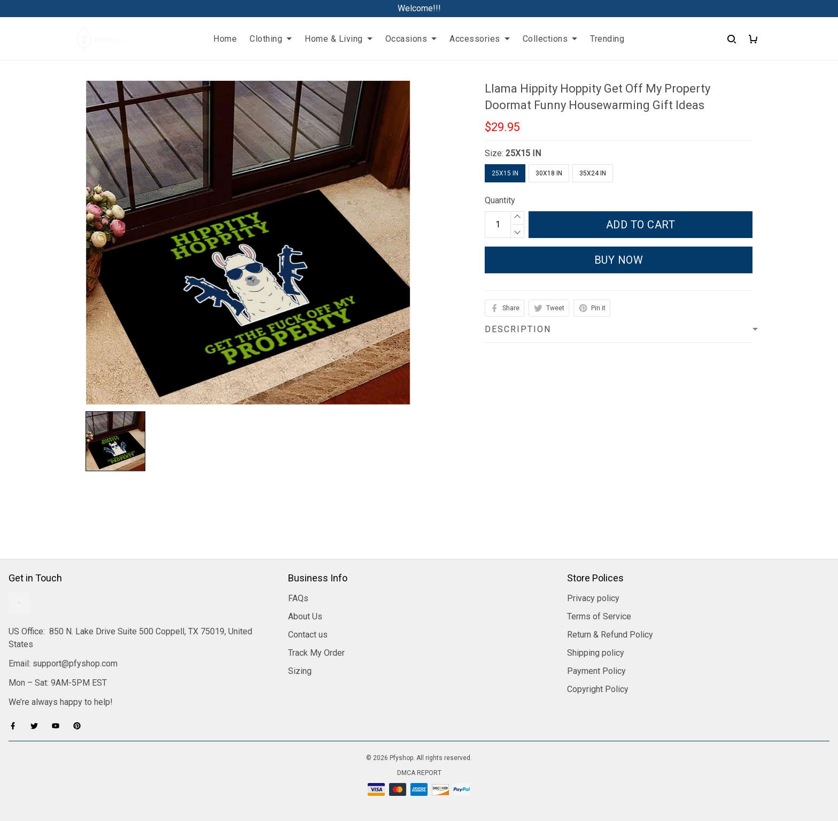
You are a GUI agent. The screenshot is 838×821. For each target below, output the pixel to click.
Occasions (411, 39)
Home (225, 39)
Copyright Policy (598, 689)
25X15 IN (523, 153)
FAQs (298, 598)
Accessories (479, 39)
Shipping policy (595, 653)
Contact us (308, 635)
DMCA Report (419, 773)
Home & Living (339, 39)
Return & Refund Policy (610, 635)
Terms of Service (599, 616)
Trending (607, 39)
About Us (305, 616)
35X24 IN (592, 173)
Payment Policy (596, 671)
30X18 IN (549, 173)
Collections (550, 39)
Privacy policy (593, 598)
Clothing (271, 39)
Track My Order (316, 653)
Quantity (500, 200)
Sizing (300, 671)
